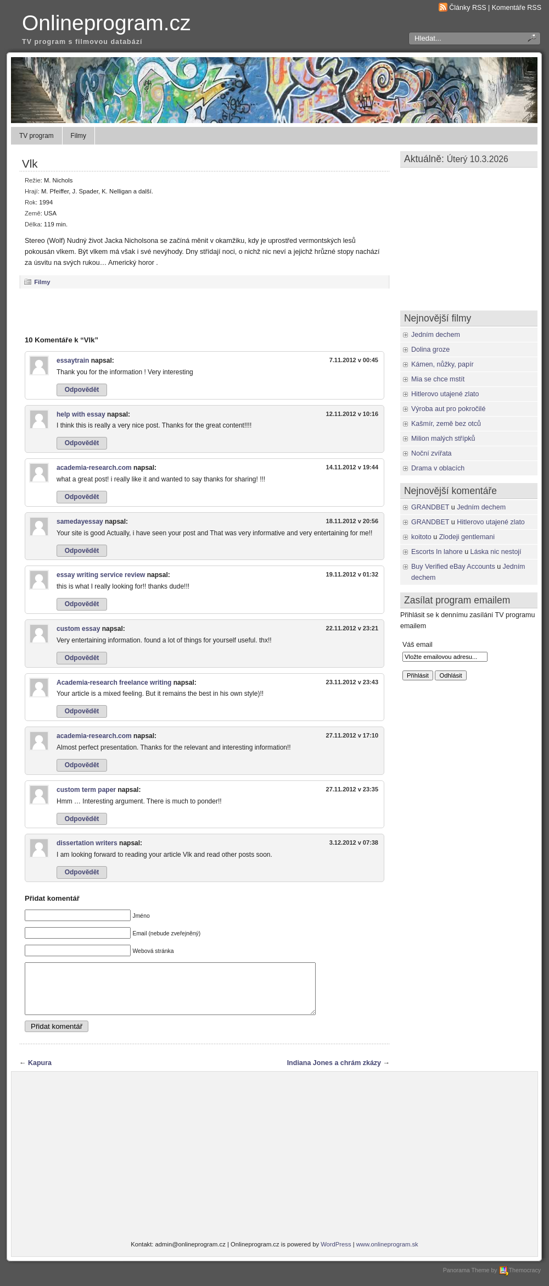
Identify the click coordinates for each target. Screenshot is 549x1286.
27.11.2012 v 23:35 (352, 789)
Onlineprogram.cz (106, 23)
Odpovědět (82, 389)
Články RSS (467, 8)
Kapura (40, 1073)
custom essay (78, 629)
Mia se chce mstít (437, 379)
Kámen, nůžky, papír (442, 364)
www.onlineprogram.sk (387, 1254)
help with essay (81, 414)
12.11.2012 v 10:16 (352, 414)
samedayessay (80, 521)
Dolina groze (430, 349)
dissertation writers (87, 843)
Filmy (78, 136)
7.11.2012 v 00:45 (353, 360)
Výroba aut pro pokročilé (448, 409)
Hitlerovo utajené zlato (445, 394)
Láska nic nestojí (496, 552)
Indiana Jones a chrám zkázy (334, 1073)
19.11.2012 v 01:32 (352, 574)
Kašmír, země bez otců (446, 424)
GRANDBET (430, 507)
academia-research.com (94, 468)
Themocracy (520, 1280)
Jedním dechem (435, 335)
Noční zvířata (431, 453)
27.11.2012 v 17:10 (352, 735)
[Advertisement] (204, 311)
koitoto (421, 537)
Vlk (30, 163)
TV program (36, 136)
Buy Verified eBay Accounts (453, 566)
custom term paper (86, 790)
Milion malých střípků (443, 438)
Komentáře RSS (516, 8)
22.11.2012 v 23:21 (352, 628)
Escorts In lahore (437, 552)
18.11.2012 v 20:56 (352, 521)
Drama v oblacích (437, 468)
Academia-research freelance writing (114, 682)
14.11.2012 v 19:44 (352, 467)
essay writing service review (101, 575)
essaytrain (73, 360)
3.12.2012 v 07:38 (353, 842)
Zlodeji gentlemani (467, 537)
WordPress (336, 1254)
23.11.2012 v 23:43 (352, 682)
